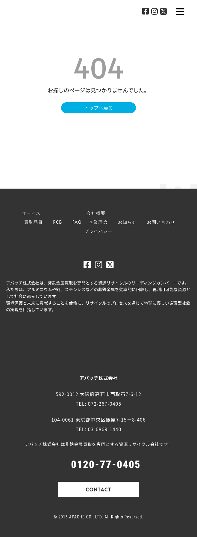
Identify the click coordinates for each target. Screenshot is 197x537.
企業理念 (98, 222)
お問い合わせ (161, 222)
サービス (31, 213)
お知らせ (127, 222)
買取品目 (33, 222)
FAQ (77, 222)
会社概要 (96, 213)
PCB (57, 222)
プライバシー (98, 231)
